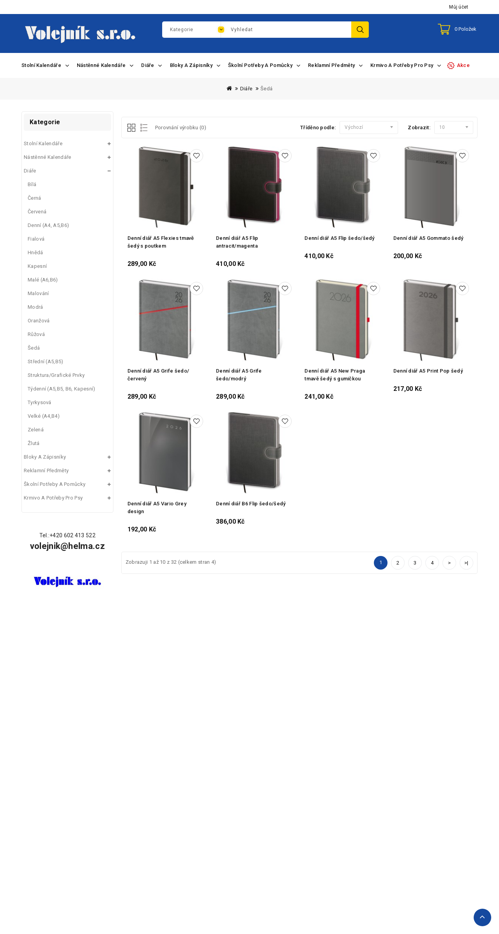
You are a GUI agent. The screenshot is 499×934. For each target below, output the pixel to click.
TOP (482, 917)
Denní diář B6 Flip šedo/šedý (250, 504)
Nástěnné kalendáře (47, 157)
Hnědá (35, 252)
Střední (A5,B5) (46, 361)
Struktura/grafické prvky (56, 375)
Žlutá (34, 443)
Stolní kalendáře (43, 143)
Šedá (266, 88)
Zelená (36, 430)
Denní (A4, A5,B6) (48, 225)
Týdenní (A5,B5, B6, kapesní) (61, 389)
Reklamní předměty (46, 470)
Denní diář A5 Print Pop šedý (428, 371)
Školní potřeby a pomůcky (54, 484)
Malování (38, 293)
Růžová (36, 334)
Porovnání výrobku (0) (180, 127)
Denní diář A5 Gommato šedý (428, 238)
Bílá (32, 184)
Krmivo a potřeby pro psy (53, 498)
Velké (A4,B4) (44, 416)
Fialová (36, 239)
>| (466, 563)
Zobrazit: (419, 127)
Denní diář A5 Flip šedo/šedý (339, 238)
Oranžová (39, 321)
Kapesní (37, 266)
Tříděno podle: (318, 127)
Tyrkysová (39, 402)
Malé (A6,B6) (43, 280)
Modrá (35, 307)
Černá (34, 198)
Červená (37, 212)
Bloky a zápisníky (45, 457)
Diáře (246, 88)
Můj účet (458, 7)
